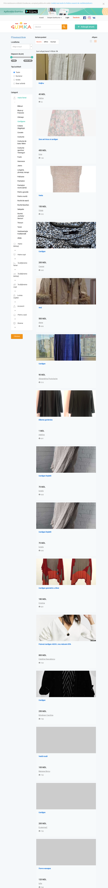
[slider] (11, 57)
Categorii (14, 92)
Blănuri (20, 106)
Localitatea (15, 42)
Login (67, 17)
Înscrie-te (76, 17)
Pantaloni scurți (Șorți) (22, 186)
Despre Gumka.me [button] (54, 17)
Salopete (20, 209)
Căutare (17, 336)
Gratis (16, 80)
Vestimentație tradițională (22, 232)
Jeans (19, 166)
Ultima (54, 877)
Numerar (17, 76)
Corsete (20, 132)
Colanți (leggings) (21, 127)
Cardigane (21, 121)
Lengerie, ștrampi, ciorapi (23, 171)
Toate (16, 72)
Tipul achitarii (16, 67)
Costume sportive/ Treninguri (21, 150)
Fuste (19, 157)
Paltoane (20, 177)
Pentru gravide (22, 192)
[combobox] (47, 26)
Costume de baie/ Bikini (21, 142)
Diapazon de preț (17, 54)
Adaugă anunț (87, 26)
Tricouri (20, 223)
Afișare (94, 37)
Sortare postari (40, 37)
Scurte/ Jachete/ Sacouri (20, 216)
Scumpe (53, 42)
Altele (19, 238)
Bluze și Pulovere (20, 111)
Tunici (19, 227)
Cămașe (20, 117)
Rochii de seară (23, 201)
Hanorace (21, 161)
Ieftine (46, 42)
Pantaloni (21, 181)
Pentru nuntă (22, 196)
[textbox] (21, 47)
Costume (20, 137)
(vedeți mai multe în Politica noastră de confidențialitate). (72, 3)
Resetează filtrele (18, 37)
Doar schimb (19, 83)
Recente (39, 42)
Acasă (41, 17)
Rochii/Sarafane (23, 205)
